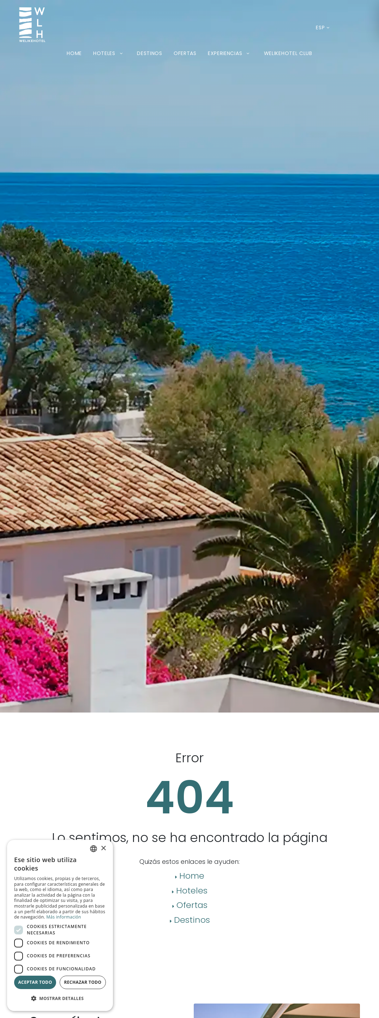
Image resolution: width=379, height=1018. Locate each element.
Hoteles (109, 53)
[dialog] (60, 925)
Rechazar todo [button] (82, 982)
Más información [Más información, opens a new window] (63, 917)
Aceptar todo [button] (35, 982)
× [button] (103, 848)
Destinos (149, 53)
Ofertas (185, 53)
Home (74, 53)
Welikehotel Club (288, 53)
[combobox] (93, 848)
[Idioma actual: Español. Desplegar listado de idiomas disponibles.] (320, 28)
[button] (60, 999)
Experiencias (230, 53)
